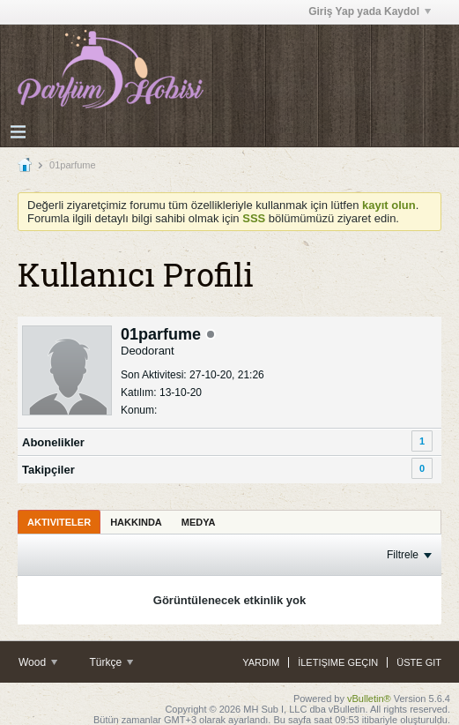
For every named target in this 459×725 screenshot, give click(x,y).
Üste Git (418, 662)
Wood (38, 662)
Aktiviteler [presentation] (59, 522)
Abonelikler (53, 442)
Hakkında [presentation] (136, 522)
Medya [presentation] (198, 522)
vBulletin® (369, 698)
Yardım (260, 662)
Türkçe (111, 662)
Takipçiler (48, 469)
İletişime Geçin (338, 662)
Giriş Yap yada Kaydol (369, 11)
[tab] (59, 522)
